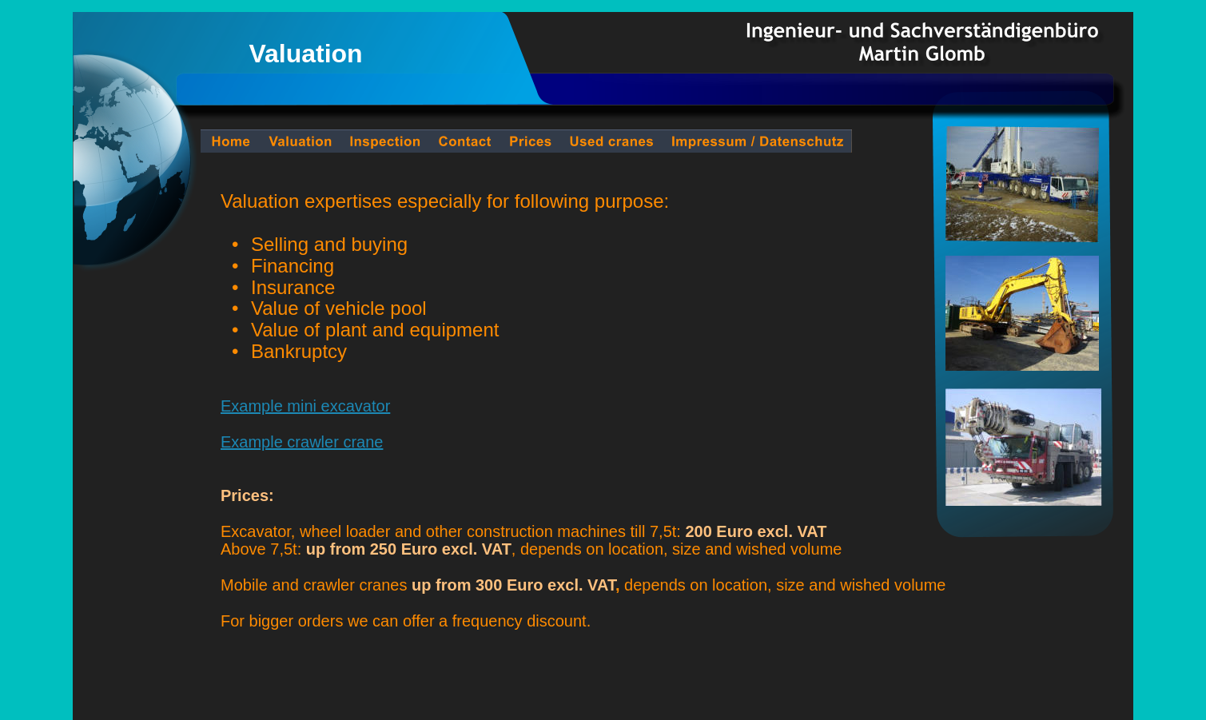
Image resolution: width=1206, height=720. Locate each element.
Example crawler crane (302, 442)
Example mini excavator (305, 406)
